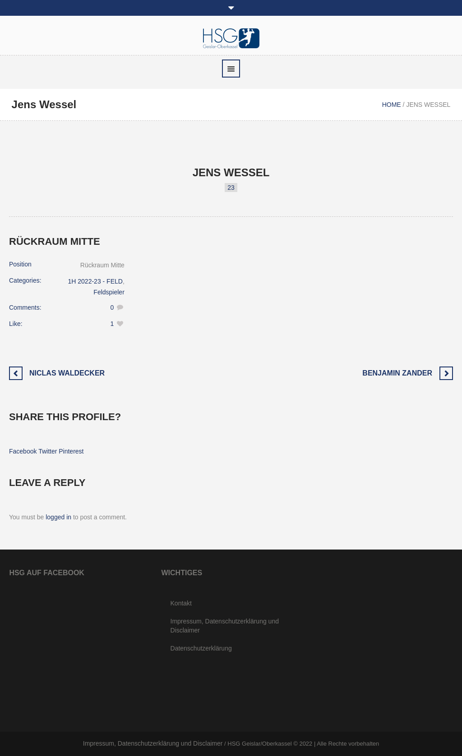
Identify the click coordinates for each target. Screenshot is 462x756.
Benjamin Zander (397, 373)
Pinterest (71, 451)
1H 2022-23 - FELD (95, 281)
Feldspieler (108, 292)
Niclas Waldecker (67, 373)
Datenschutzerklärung (201, 648)
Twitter (47, 451)
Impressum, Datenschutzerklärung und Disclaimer (225, 626)
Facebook (23, 451)
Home (391, 104)
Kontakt (181, 603)
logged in (58, 517)
